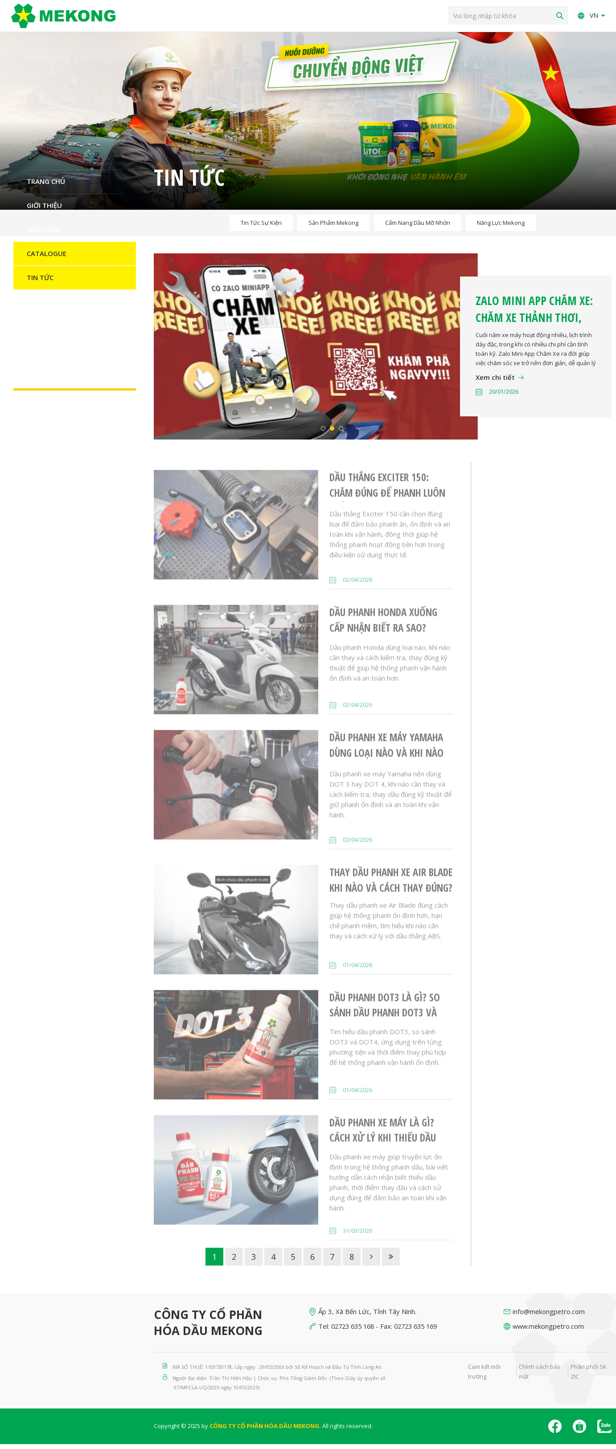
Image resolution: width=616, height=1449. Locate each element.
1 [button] (323, 433)
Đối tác (40, 306)
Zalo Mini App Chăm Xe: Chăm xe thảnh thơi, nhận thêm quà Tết (534, 322)
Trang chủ (46, 186)
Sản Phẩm (44, 234)
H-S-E (35, 354)
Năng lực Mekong (501, 228)
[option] (383, 351)
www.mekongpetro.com (549, 1331)
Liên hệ (39, 378)
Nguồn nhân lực (57, 330)
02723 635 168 (355, 1331)
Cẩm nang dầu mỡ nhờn (417, 228)
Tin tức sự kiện (261, 228)
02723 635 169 (423, 1331)
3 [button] (341, 433)
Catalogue (46, 258)
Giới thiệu (44, 210)
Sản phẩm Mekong (333, 228)
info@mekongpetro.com (549, 1316)
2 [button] (332, 433)
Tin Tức (40, 282)
